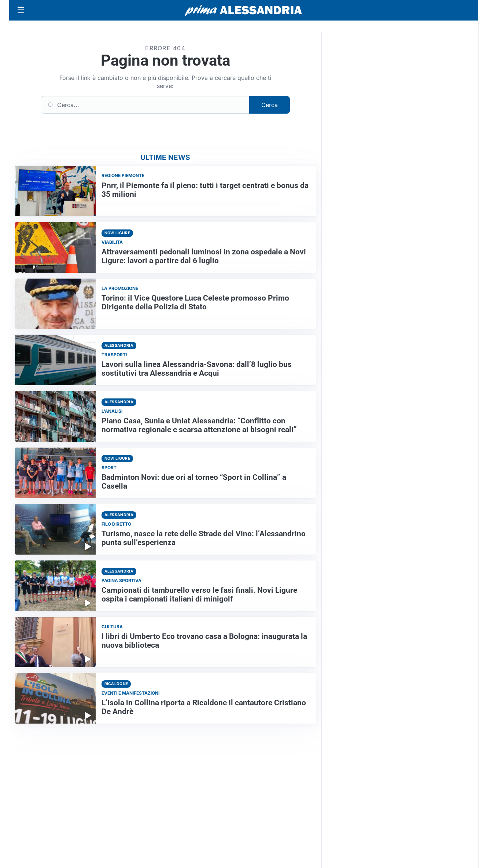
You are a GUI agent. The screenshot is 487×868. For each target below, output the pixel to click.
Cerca (269, 104)
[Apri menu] (21, 10)
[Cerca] (145, 105)
